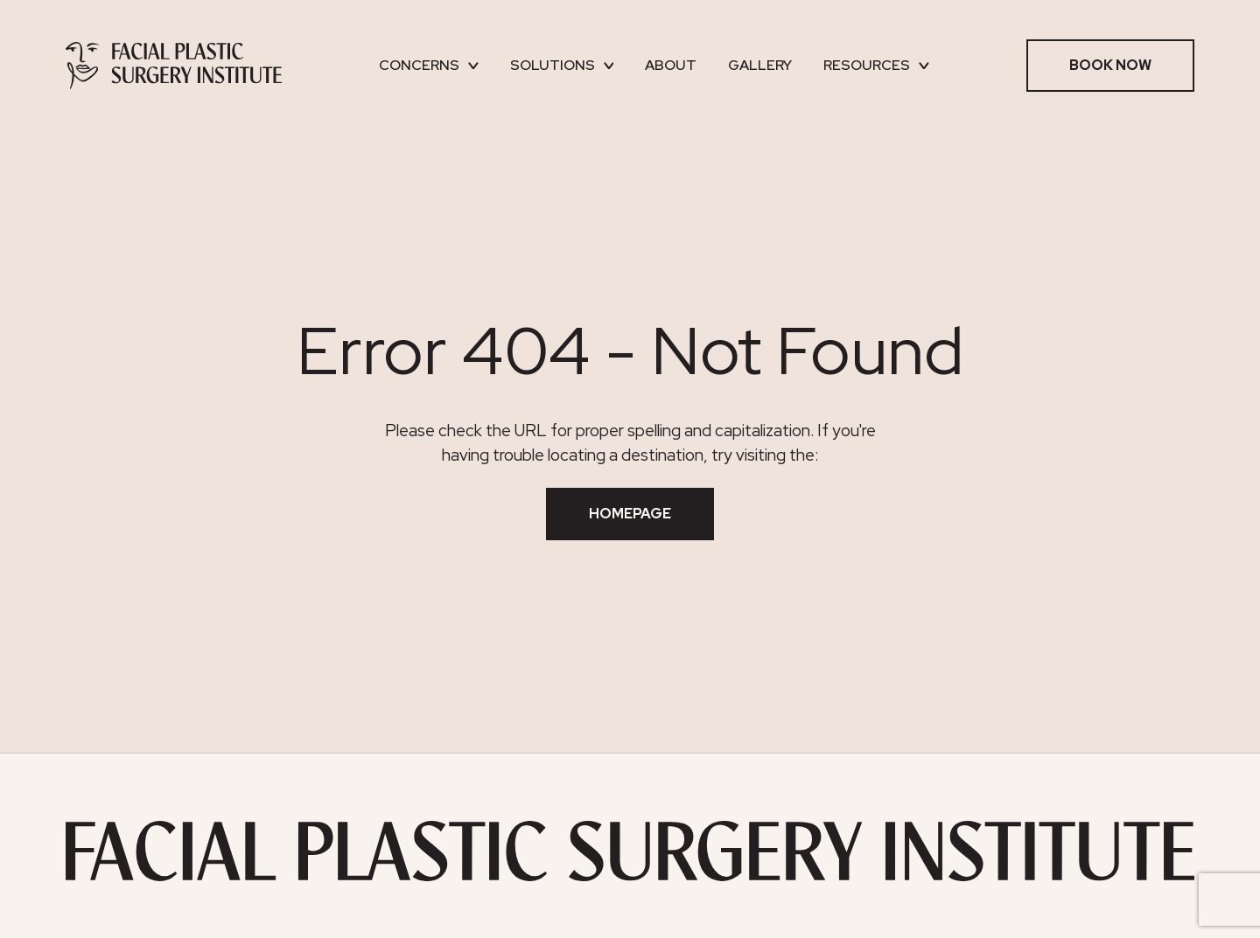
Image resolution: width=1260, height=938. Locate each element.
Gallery (760, 65)
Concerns (429, 65)
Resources (876, 65)
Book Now (1110, 65)
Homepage (630, 513)
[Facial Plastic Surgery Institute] (174, 65)
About (670, 65)
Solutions (562, 65)
